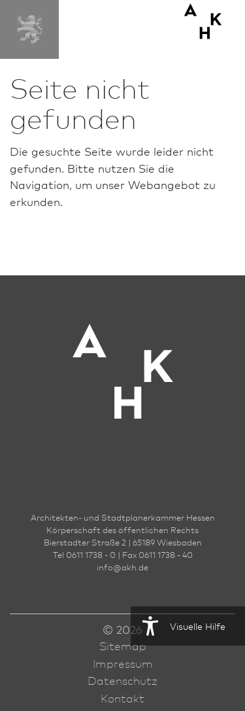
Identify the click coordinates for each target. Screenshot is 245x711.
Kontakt (122, 698)
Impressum (123, 663)
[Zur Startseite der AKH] (123, 390)
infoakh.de (122, 567)
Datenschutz (122, 680)
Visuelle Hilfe (178, 626)
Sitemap (122, 645)
